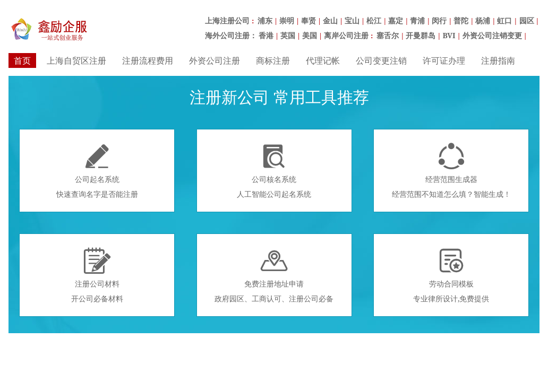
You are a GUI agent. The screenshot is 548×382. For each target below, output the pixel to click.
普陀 (460, 20)
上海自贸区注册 (76, 60)
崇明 (286, 20)
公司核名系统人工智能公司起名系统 (274, 171)
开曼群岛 (420, 35)
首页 (22, 60)
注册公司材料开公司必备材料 (97, 275)
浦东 (265, 20)
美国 (309, 35)
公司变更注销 (381, 60)
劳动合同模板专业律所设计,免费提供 (451, 275)
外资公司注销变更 (492, 35)
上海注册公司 (227, 20)
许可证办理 (444, 60)
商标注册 (273, 60)
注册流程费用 (147, 60)
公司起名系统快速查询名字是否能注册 (97, 171)
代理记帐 (323, 60)
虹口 (504, 20)
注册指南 (498, 60)
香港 (266, 35)
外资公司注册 (214, 60)
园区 (526, 20)
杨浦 (482, 20)
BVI (448, 35)
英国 (287, 35)
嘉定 (395, 20)
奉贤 (308, 20)
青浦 (417, 20)
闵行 (439, 20)
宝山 (352, 20)
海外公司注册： (231, 35)
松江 (373, 20)
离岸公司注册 (346, 35)
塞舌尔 (387, 35)
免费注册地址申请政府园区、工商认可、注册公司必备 (274, 275)
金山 (330, 20)
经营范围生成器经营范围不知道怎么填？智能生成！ (451, 171)
